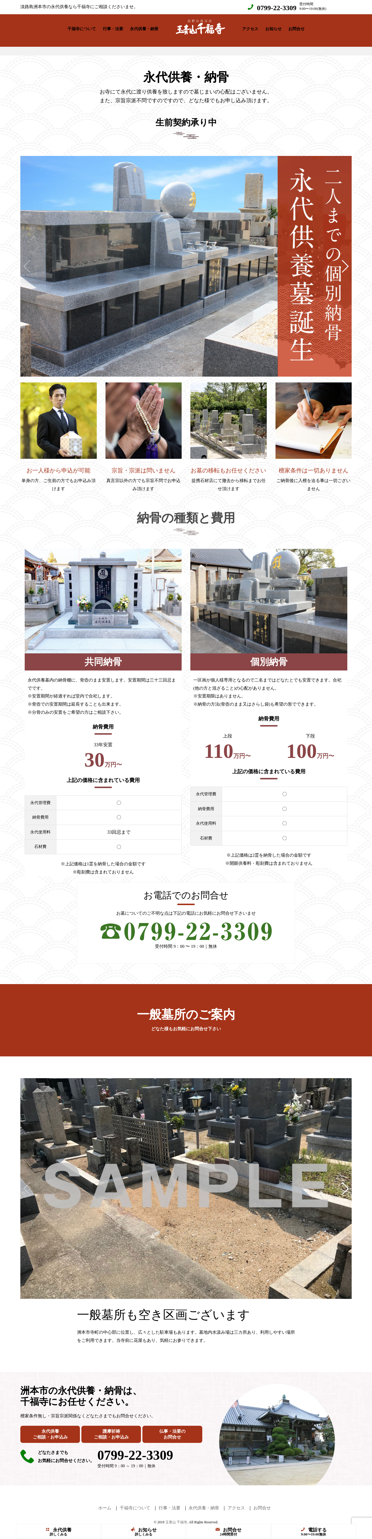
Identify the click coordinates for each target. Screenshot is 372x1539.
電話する (314, 1529)
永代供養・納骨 (144, 27)
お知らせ (273, 27)
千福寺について (81, 27)
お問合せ (296, 27)
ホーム (104, 1502)
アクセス (250, 27)
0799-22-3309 (276, 8)
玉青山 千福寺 (176, 1516)
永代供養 (58, 1529)
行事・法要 (113, 27)
